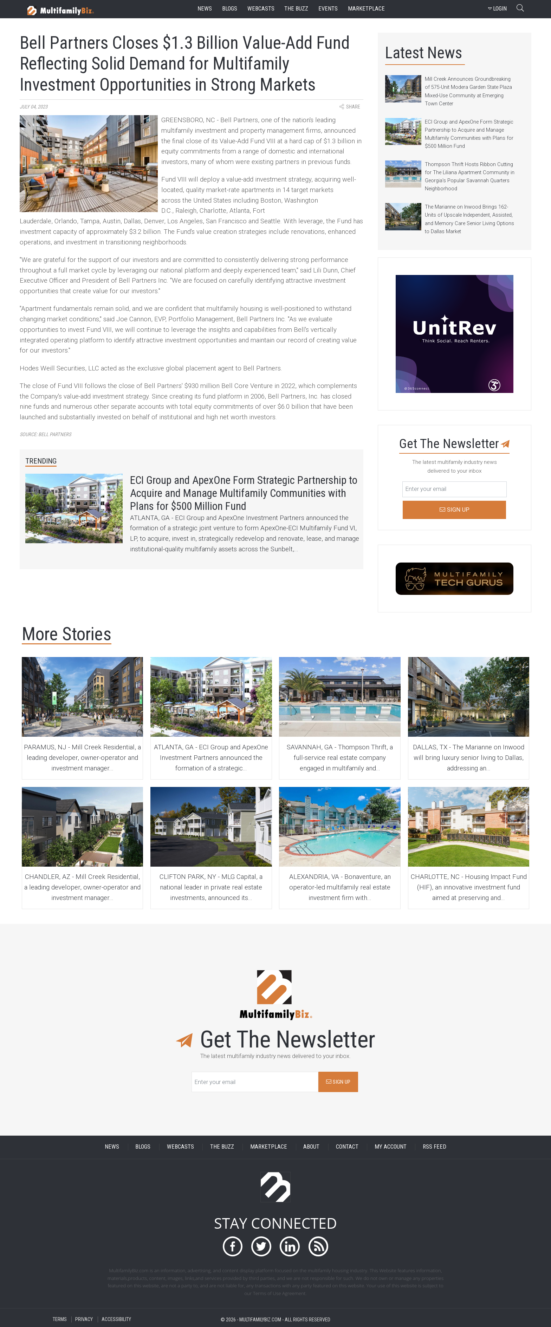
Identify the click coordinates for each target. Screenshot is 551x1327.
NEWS (112, 1147)
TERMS (60, 1319)
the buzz (296, 8)
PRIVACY (84, 1319)
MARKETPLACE (268, 1147)
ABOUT (311, 1147)
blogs (229, 8)
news (204, 8)
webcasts (260, 8)
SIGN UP (338, 1082)
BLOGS (142, 1147)
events (328, 8)
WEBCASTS (180, 1147)
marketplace (366, 8)
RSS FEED (434, 1147)
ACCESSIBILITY (116, 1319)
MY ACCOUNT (391, 1147)
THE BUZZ (222, 1147)
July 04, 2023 (33, 107)
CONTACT (347, 1147)
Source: (45, 435)
